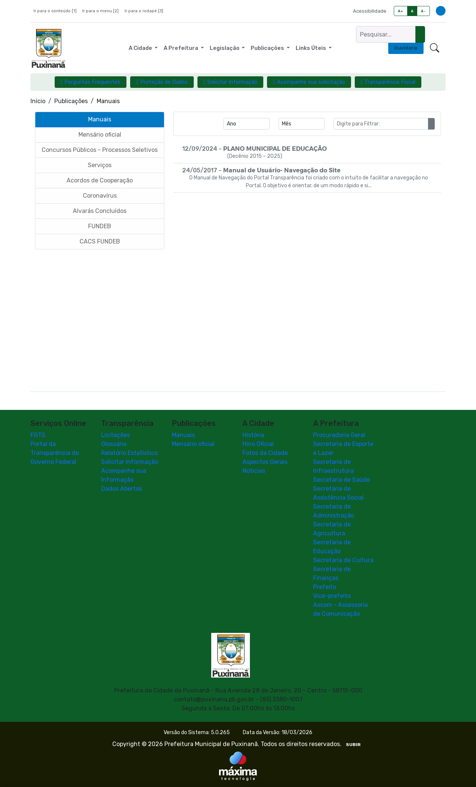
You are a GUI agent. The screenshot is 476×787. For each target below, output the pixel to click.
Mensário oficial (193, 443)
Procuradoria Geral (339, 435)
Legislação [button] (225, 48)
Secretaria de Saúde (341, 479)
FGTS (37, 435)
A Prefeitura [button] (181, 48)
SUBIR (353, 744)
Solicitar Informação (129, 461)
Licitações (115, 435)
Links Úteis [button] (311, 48)
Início (37, 101)
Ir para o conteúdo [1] (55, 11)
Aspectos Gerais (264, 461)
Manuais (183, 435)
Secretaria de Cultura (343, 560)
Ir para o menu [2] (100, 11)
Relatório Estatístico (129, 452)
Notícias (253, 470)
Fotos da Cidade (265, 452)
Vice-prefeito (332, 595)
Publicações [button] (268, 48)
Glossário (113, 443)
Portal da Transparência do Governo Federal (54, 452)
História (253, 435)
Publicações (71, 101)
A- (423, 11)
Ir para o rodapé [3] (144, 11)
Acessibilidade (369, 11)
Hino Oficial (258, 443)
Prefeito (324, 586)
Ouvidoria (406, 48)
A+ (400, 11)
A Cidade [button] (141, 48)
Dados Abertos (121, 488)
